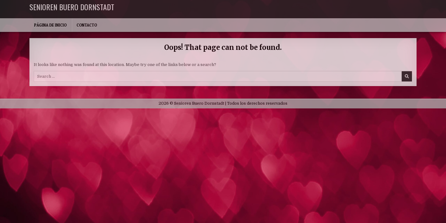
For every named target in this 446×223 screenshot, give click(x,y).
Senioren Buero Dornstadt (71, 6)
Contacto (87, 25)
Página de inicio (50, 25)
